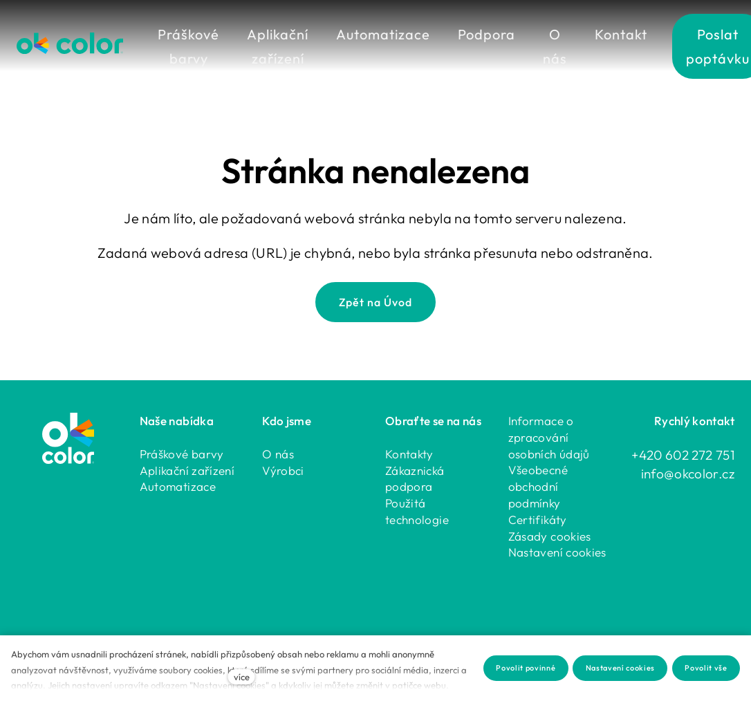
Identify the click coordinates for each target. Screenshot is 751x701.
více (242, 676)
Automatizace (178, 485)
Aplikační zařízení (187, 469)
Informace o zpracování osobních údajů (549, 436)
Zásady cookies (549, 535)
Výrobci (283, 469)
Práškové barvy (182, 453)
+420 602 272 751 (682, 454)
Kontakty (409, 453)
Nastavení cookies (557, 551)
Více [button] (566, 34)
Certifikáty (537, 519)
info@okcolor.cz (687, 473)
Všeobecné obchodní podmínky (538, 486)
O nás (278, 453)
